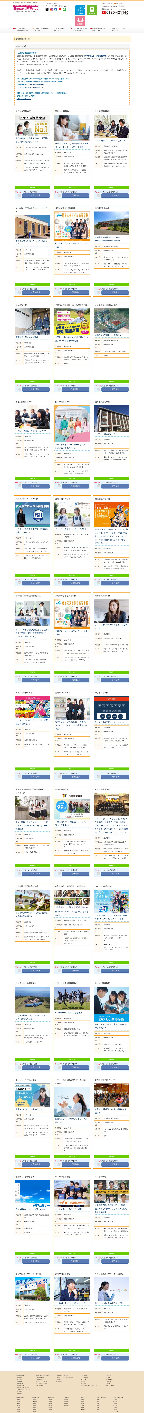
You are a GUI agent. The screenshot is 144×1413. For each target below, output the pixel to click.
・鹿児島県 (115, 1400)
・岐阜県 (66, 1392)
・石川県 (50, 1392)
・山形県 (18, 1396)
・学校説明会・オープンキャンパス (89, 1374)
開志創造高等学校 (102, 488)
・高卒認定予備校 (20, 1374)
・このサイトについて (109, 1364)
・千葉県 (34, 1392)
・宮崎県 (114, 1398)
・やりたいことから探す (42, 1370)
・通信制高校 (19, 1366)
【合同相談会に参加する (62, 1364)
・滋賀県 (82, 1394)
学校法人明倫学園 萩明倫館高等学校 (71, 294)
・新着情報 (83, 1372)
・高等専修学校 (19, 1372)
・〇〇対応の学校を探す (42, 1372)
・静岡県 (66, 1388)
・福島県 (18, 1400)
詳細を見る (72, 176)
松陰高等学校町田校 (24, 682)
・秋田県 (18, 1392)
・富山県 (50, 1390)
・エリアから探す (40, 1374)
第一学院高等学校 (62, 1166)
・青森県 (18, 1390)
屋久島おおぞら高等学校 (26, 972)
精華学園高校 (89, 45)
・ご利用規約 (107, 1370)
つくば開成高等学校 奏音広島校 (109, 1263)
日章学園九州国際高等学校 (106, 294)
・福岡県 (114, 1388)
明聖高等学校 (21, 294)
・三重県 (66, 1394)
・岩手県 (18, 1394)
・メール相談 (59, 1370)
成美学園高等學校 (62, 1263)
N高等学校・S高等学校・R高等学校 (70, 875)
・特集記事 (83, 1368)
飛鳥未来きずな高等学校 (65, 197)
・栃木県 (34, 1398)
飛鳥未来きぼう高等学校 (65, 585)
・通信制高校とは (84, 1364)
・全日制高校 (19, 1380)
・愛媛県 (98, 1402)
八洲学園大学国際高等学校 (27, 875)
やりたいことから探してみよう (59, 18)
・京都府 (82, 1390)
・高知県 (98, 1404)
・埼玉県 (34, 1394)
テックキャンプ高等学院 (26, 1069)
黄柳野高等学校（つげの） (106, 1069)
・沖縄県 (114, 1402)
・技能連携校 (19, 1370)
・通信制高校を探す (41, 1366)
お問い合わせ (119, 3)
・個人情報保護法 (108, 1368)
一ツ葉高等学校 (61, 779)
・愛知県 (66, 1390)
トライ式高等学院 (34, 76)
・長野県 (50, 1398)
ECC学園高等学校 (102, 779)
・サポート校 (19, 1368)
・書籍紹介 (83, 1370)
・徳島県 (98, 1398)
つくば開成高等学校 (24, 391)
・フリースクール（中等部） (23, 1376)
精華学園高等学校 (102, 585)
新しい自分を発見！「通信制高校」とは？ (21, 18)
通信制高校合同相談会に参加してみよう (99, 18)
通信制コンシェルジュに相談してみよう (119, 18)
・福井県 (50, 1394)
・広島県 (98, 1394)
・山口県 (98, 1396)
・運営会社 (107, 1366)
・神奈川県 (34, 1390)
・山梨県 (50, 1396)
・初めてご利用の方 (109, 1374)
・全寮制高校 (19, 1382)
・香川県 (98, 1400)
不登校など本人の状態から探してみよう (42, 18)
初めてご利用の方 (107, 3)
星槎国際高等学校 (102, 100)
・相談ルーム (59, 1368)
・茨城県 (34, 1396)
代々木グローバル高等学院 (27, 488)
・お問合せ (107, 1372)
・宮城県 (18, 1398)
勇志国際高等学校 (62, 682)
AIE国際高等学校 (102, 197)
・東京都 (34, 1388)
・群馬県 (34, 1400)
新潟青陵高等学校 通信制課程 (28, 585)
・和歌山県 (83, 1398)
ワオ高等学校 (100, 1166)
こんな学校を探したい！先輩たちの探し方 (80, 18)
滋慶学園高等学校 (102, 391)
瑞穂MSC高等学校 (63, 100)
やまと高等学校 (101, 682)
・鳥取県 (98, 1388)
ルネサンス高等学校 (103, 875)
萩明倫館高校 (101, 45)
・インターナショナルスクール (23, 1378)
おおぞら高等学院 (102, 972)
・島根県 (98, 1390)
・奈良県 (82, 1396)
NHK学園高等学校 (63, 391)
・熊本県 (114, 1394)
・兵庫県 (82, 1392)
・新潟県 (50, 1388)
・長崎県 (114, 1392)
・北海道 (18, 1388)
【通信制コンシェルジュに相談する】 (65, 1366)
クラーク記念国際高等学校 (66, 972)
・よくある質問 (84, 1366)
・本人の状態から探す (41, 1368)
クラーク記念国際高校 (36, 74)
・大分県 (114, 1396)
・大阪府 (82, 1388)
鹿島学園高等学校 (62, 488)
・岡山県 (98, 1392)
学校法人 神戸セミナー (26, 1166)
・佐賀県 (114, 1390)
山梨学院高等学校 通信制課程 (29, 1263)
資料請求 (76, 185)
